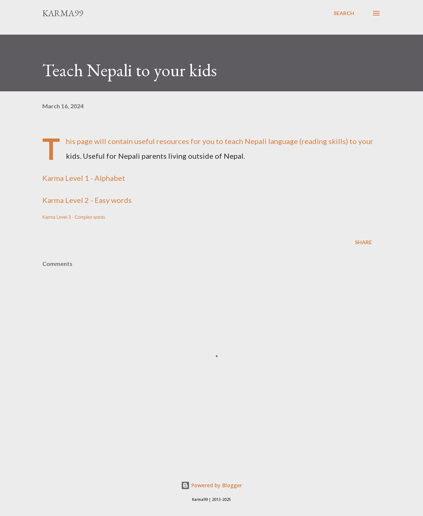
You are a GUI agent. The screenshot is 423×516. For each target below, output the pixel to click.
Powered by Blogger (211, 485)
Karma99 (62, 13)
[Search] (344, 13)
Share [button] (363, 242)
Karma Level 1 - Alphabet (84, 177)
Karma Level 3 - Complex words (73, 217)
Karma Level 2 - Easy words (87, 200)
